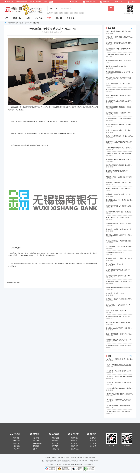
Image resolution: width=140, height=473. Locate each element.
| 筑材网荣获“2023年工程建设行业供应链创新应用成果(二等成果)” (119, 411)
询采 (28, 18)
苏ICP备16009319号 (77, 464)
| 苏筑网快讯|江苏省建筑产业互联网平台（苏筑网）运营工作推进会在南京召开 (119, 394)
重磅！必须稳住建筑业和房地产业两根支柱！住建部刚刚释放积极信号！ (119, 130)
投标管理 (55, 440)
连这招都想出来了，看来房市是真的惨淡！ (119, 223)
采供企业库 (87, 1)
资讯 (49, 18)
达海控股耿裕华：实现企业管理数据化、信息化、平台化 (119, 345)
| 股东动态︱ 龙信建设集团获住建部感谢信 (119, 376)
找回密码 (36, 446)
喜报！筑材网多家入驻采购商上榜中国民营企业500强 (119, 95)
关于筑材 (48, 457)
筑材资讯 (93, 446)
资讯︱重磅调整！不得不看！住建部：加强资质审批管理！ (119, 84)
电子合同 (55, 446)
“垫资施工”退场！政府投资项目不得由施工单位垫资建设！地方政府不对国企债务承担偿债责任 (119, 177)
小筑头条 (28, 23)
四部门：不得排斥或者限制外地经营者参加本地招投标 (119, 165)
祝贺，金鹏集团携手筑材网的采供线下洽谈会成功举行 (119, 334)
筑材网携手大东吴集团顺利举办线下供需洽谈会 (119, 101)
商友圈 (59, 18)
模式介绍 (36, 440)
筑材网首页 (8, 2)
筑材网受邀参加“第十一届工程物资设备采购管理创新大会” (119, 200)
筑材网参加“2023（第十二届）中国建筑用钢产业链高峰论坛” (119, 107)
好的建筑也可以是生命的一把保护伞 (118, 287)
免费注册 (38, 2)
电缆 (61, 13)
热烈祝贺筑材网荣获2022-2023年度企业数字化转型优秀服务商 (119, 72)
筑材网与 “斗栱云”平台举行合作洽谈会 (119, 258)
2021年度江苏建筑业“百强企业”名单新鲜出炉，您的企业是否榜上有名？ (119, 322)
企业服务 (70, 18)
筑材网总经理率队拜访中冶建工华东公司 (119, 276)
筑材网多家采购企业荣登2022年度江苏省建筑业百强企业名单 (119, 159)
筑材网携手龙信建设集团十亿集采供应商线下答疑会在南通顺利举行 (119, 60)
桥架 (66, 13)
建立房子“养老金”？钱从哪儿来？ (117, 171)
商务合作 (66, 457)
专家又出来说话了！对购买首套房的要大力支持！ (119, 241)
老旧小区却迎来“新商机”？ (115, 252)
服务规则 (93, 438)
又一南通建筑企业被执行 (114, 264)
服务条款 (85, 457)
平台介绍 (36, 438)
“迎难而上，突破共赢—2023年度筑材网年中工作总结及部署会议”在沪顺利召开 (119, 153)
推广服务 (93, 443)
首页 (6, 18)
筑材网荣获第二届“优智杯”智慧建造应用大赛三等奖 (119, 247)
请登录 (32, 2)
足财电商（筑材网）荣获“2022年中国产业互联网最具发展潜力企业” (119, 229)
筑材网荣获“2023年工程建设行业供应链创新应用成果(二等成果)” (119, 49)
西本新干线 (104, 1)
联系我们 (54, 457)
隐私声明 (92, 457)
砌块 (76, 13)
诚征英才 (60, 457)
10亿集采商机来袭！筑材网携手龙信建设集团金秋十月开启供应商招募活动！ (119, 78)
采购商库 (16, 446)
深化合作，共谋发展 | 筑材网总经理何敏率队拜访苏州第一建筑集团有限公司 (119, 37)
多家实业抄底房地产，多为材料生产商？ (119, 188)
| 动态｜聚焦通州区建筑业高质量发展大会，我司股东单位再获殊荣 (119, 365)
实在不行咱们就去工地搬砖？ (116, 311)
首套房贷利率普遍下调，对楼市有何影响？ (119, 316)
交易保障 (93, 440)
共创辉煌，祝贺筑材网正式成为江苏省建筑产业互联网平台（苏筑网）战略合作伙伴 (119, 43)
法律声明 (79, 457)
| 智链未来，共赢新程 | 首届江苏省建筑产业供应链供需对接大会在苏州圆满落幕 (119, 359)
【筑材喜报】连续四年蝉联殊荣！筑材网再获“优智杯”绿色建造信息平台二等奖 (119, 54)
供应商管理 (75, 449)
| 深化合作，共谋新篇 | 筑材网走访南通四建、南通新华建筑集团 (119, 371)
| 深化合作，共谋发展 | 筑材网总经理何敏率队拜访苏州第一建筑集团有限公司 (119, 382)
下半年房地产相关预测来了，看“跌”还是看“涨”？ (119, 148)
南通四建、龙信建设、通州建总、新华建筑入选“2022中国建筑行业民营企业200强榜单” (119, 183)
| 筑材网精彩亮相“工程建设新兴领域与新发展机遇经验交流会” (119, 406)
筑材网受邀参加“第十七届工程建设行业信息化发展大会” (119, 212)
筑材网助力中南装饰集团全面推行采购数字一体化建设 (119, 235)
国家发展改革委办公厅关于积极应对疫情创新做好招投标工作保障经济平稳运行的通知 (119, 340)
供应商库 (16, 449)
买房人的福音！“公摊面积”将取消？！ (119, 305)
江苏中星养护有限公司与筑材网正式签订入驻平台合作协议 (119, 206)
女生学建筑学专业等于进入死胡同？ (118, 270)
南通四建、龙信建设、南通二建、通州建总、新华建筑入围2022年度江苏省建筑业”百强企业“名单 (119, 194)
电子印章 (55, 443)
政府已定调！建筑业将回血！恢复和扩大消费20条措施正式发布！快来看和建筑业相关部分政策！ (119, 124)
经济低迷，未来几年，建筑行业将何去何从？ (119, 299)
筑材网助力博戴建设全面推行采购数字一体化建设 (119, 328)
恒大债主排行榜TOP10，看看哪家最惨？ (119, 118)
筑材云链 (38, 18)
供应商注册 (55, 438)
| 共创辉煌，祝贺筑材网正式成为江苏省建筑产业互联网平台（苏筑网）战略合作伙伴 (119, 400)
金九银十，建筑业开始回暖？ (116, 293)
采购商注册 (75, 438)
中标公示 (16, 443)
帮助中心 (118, 1)
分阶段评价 (55, 449)
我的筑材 (74, 1)
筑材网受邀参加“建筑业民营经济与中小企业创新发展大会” (119, 89)
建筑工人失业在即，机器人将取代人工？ (119, 217)
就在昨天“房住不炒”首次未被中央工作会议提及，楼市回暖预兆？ (119, 142)
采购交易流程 (37, 443)
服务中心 (36, 449)
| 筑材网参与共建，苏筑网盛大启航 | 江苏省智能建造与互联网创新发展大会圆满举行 (119, 388)
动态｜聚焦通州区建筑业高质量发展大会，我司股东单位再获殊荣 (119, 31)
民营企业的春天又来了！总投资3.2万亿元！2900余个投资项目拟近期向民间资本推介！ (119, 136)
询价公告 (16, 440)
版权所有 (73, 457)
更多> (131, 28)
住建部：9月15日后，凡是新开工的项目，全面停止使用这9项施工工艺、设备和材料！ (119, 281)
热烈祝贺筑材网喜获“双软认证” (116, 66)
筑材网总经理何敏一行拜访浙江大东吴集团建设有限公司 (119, 113)
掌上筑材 (132, 1)
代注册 (45, 2)
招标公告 (17, 18)
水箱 (81, 13)
